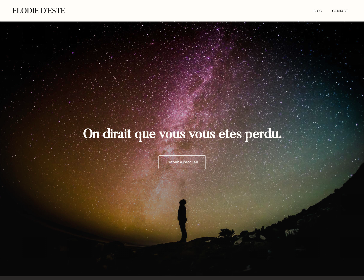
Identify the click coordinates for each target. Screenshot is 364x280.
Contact (340, 11)
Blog (317, 11)
